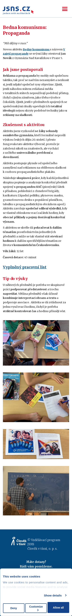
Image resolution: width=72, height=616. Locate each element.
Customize (36, 608)
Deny (13, 608)
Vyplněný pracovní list (24, 267)
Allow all (58, 607)
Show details (53, 595)
